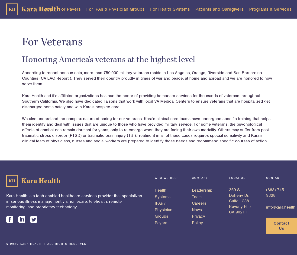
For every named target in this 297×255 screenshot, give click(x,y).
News (197, 209)
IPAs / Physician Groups (163, 210)
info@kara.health (280, 207)
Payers (161, 222)
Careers (199, 203)
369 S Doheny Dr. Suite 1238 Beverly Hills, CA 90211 (240, 201)
